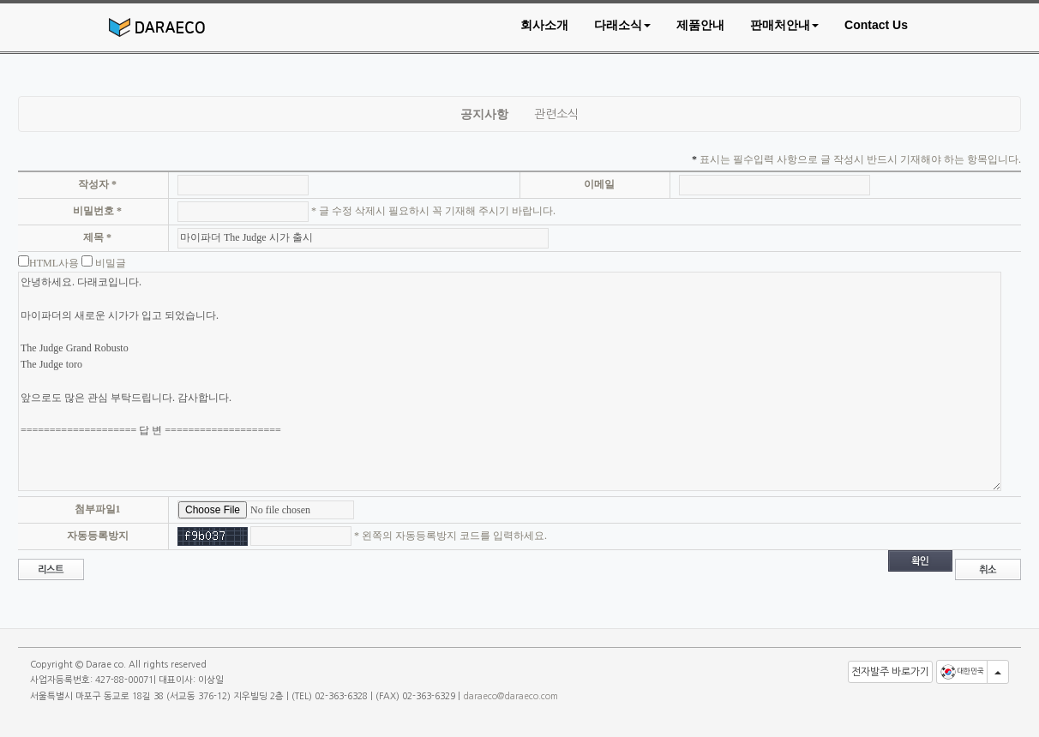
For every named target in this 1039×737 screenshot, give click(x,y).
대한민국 (962, 671)
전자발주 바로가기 (890, 672)
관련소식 (556, 114)
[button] (622, 24)
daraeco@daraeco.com (510, 696)
